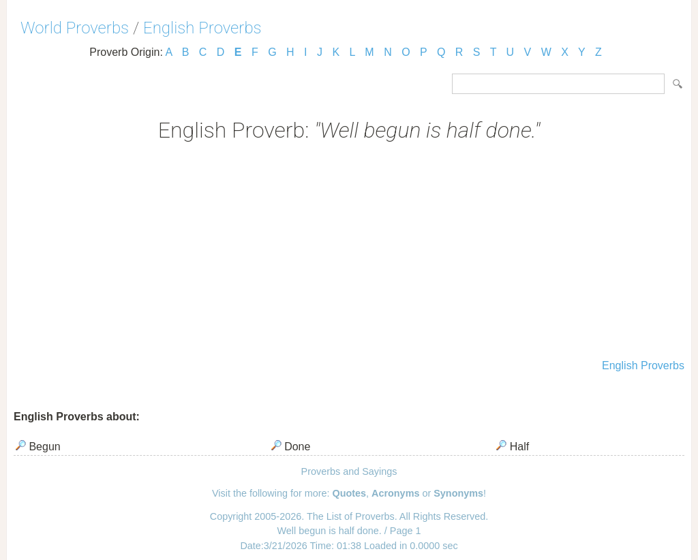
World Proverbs (74, 27)
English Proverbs (202, 27)
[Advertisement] (349, 252)
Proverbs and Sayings (349, 471)
